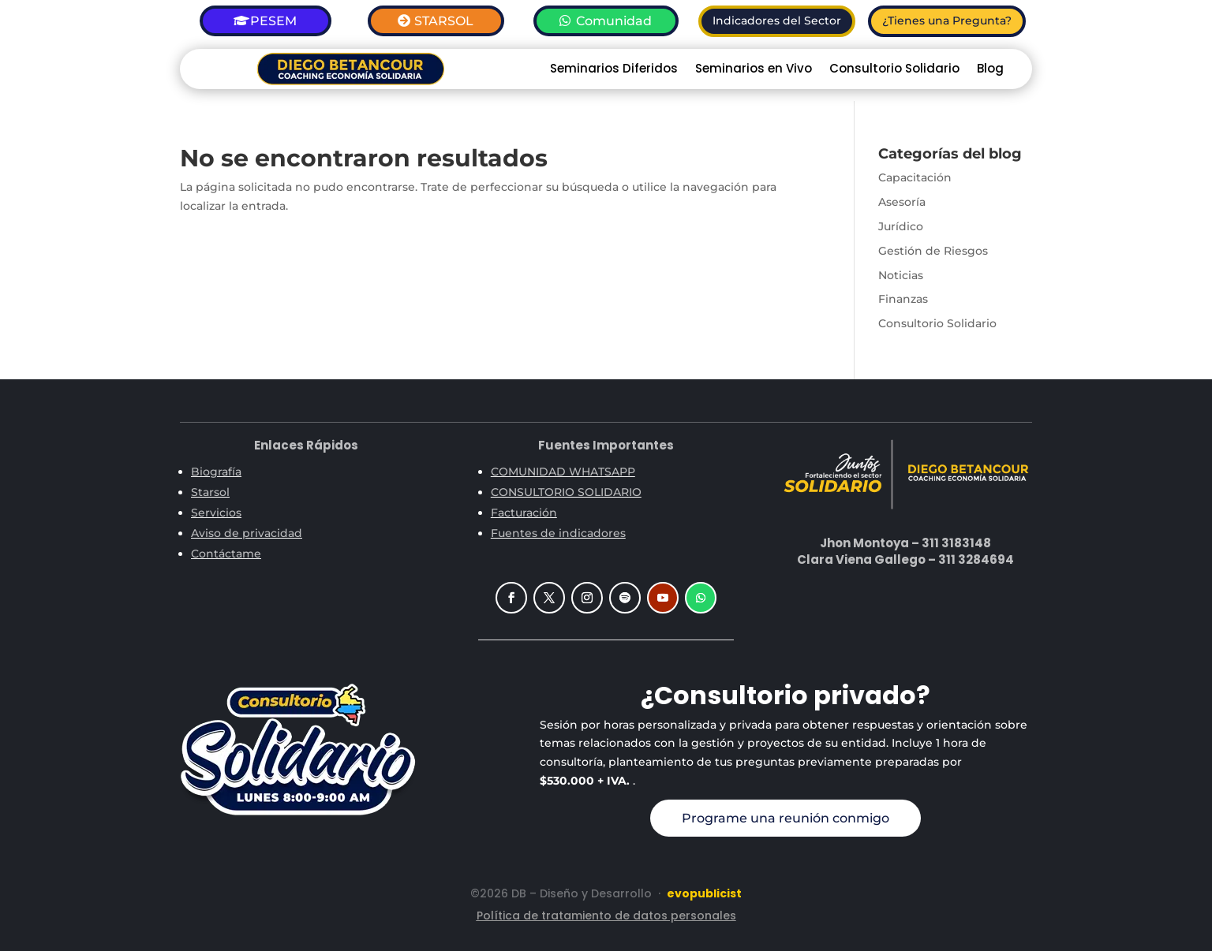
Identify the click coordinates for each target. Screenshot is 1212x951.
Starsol (210, 492)
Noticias (900, 275)
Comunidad (614, 20)
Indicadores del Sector (777, 20)
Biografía (216, 471)
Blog (990, 69)
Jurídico (900, 226)
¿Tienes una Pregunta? (947, 20)
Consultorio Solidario (894, 69)
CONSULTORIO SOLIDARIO (566, 492)
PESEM (273, 20)
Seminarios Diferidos (614, 69)
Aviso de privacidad (246, 533)
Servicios (216, 512)
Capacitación (915, 177)
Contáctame (226, 553)
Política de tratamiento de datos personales (606, 915)
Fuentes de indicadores (558, 533)
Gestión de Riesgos (933, 251)
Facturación (524, 512)
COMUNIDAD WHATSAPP (563, 471)
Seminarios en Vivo (753, 69)
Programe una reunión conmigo (785, 818)
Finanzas (903, 299)
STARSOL (443, 20)
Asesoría (902, 202)
